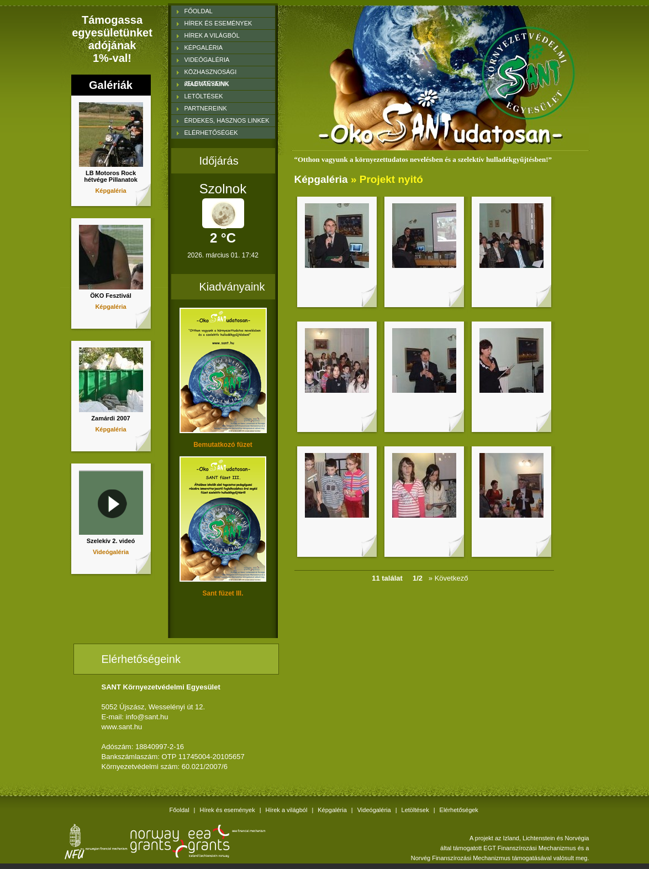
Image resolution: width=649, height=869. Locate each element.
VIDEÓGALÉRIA (207, 59)
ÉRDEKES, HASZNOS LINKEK (227, 120)
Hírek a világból (287, 810)
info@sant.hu (147, 717)
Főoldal (179, 810)
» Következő (451, 578)
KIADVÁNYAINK (206, 84)
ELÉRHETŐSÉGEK (211, 132)
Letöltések (415, 810)
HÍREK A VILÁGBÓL (212, 35)
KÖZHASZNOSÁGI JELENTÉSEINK (210, 73)
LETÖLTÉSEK (203, 96)
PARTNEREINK (205, 108)
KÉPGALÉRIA (203, 47)
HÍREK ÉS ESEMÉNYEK (218, 23)
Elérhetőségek (459, 810)
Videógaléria (111, 552)
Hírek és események (227, 810)
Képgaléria (110, 190)
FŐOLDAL (198, 11)
